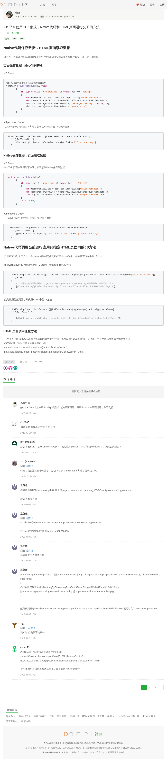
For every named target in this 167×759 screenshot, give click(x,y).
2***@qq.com (27, 461)
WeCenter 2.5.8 (61, 752)
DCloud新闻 (88, 716)
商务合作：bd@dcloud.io (83, 752)
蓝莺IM (111, 716)
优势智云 (10, 716)
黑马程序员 (25, 716)
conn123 (25, 647)
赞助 (142, 4)
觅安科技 (25, 402)
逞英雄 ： (31, 466)
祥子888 (24, 422)
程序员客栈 (40, 716)
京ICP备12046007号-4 (35, 748)
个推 (51, 716)
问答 (54, 4)
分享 (38, 361)
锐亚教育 (61, 716)
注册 (162, 4)
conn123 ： (32, 628)
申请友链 (26, 721)
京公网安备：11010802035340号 (66, 748)
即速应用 (74, 716)
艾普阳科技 (12, 721)
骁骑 (17, 12)
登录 (152, 4)
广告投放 (101, 752)
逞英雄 (23, 485)
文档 (42, 4)
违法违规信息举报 (116, 752)
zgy (22, 623)
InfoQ (101, 716)
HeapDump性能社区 (128, 716)
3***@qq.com (27, 442)
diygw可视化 (149, 716)
